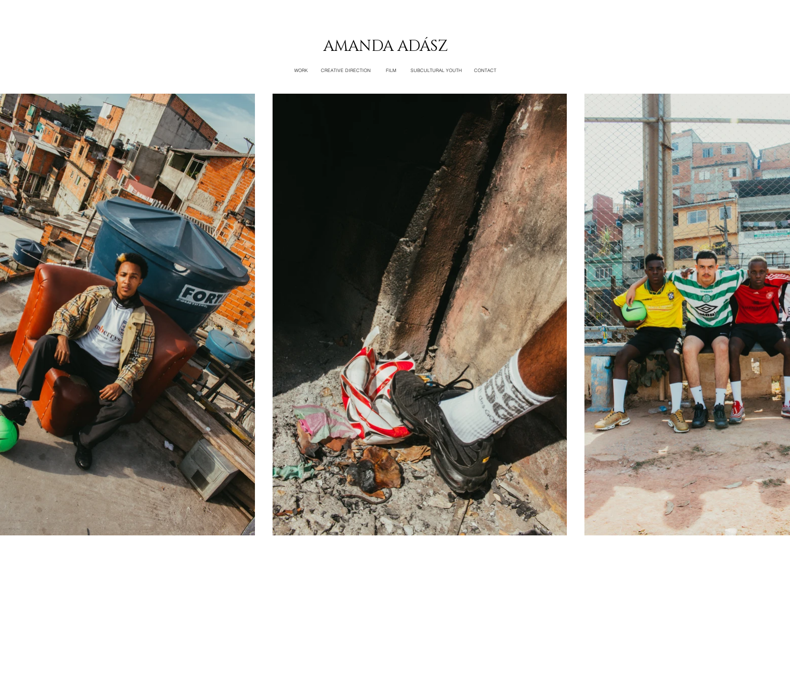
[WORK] (300, 70)
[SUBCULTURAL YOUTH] (436, 70)
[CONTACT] (485, 70)
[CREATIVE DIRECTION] (345, 70)
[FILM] (391, 70)
